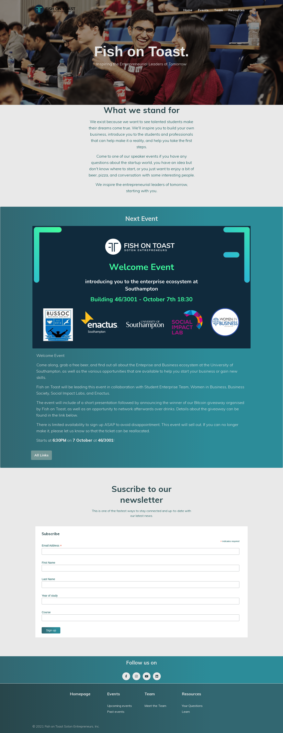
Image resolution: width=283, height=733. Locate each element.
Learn (186, 712)
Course (46, 612)
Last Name (48, 579)
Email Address (52, 545)
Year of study (50, 595)
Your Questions (192, 706)
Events (203, 10)
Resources (236, 10)
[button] (41, 455)
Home (187, 10)
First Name (48, 562)
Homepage (80, 693)
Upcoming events (119, 706)
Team (218, 10)
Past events (115, 712)
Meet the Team (155, 706)
